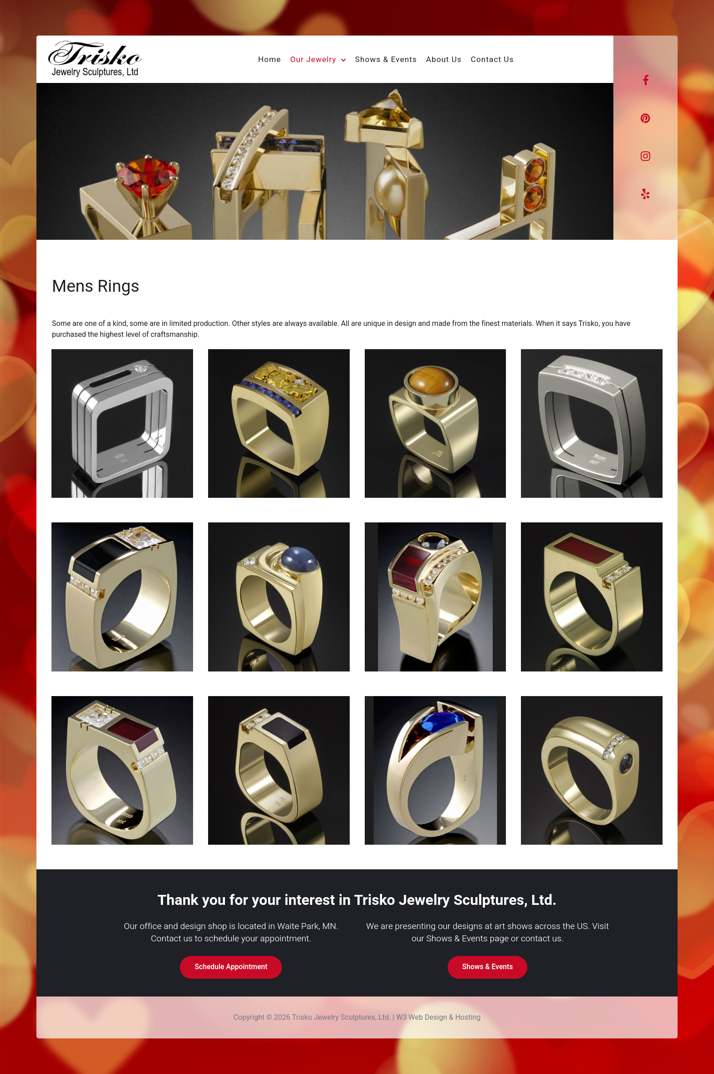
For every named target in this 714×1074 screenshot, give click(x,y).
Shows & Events (487, 967)
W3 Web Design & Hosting (438, 1017)
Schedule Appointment (230, 967)
